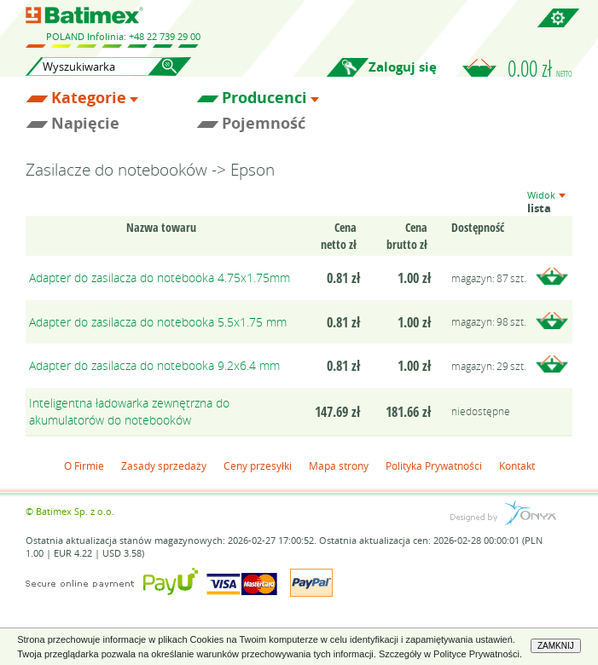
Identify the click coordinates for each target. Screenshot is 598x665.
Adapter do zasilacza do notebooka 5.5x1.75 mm (158, 322)
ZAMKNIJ (555, 646)
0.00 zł (540, 68)
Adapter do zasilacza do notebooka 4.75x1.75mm (159, 277)
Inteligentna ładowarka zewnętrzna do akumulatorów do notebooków (129, 411)
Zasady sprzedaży (163, 465)
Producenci (264, 98)
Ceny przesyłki (258, 465)
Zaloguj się (403, 67)
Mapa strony (339, 465)
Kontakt (517, 465)
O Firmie (84, 465)
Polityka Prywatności (434, 465)
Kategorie (88, 98)
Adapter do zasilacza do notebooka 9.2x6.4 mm (154, 365)
